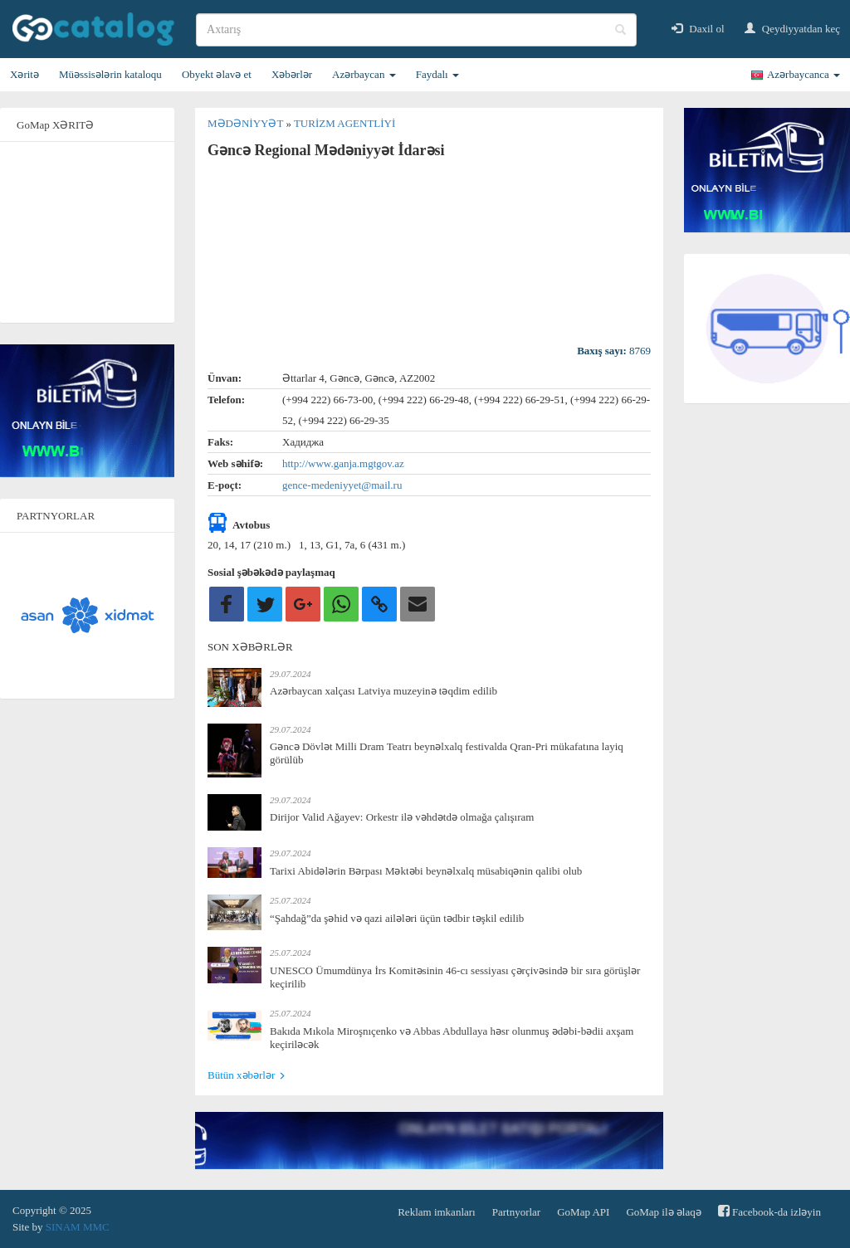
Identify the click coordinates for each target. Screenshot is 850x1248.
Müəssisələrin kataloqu (110, 74)
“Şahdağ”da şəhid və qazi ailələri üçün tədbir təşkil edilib (397, 918)
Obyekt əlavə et (217, 74)
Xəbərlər (291, 74)
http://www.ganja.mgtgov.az (343, 463)
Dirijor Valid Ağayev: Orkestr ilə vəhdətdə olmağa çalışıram (402, 817)
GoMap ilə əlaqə (663, 1212)
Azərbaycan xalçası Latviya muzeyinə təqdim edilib (383, 691)
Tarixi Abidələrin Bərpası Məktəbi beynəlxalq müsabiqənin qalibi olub (426, 871)
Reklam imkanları (437, 1212)
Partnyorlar (516, 1212)
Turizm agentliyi (344, 123)
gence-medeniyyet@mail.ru (342, 485)
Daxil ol (698, 28)
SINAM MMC (78, 1227)
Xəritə (24, 74)
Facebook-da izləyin (769, 1211)
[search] (416, 29)
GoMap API (583, 1212)
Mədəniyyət (247, 123)
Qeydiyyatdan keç (792, 28)
